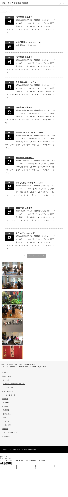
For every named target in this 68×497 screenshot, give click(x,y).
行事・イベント (7, 391)
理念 (4, 417)
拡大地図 (42, 367)
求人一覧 (6, 402)
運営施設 (5, 406)
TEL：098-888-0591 (9, 364)
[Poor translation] (8, 463)
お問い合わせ (6, 436)
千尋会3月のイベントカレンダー (29, 183)
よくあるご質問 (8, 387)
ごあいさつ (7, 414)
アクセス (6, 421)
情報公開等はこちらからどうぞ (29, 42)
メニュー (62, 3)
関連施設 (5, 429)
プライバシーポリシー (9, 433)
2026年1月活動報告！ (25, 208)
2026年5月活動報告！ (25, 17)
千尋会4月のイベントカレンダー (29, 132)
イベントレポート (9, 395)
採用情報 (5, 399)
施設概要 (6, 410)
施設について (6, 376)
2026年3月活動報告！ (25, 107)
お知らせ (5, 372)
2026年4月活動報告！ (25, 57)
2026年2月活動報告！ (25, 158)
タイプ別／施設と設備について (14, 384)
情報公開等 (7, 425)
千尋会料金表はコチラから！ (28, 82)
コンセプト (7, 380)
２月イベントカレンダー (26, 233)
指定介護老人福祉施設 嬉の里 (17, 449)
